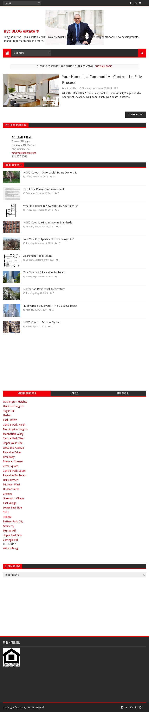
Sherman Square (13, 461)
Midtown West (11, 484)
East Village (9, 503)
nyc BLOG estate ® (21, 31)
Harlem (7, 415)
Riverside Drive (12, 452)
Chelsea (7, 493)
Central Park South (14, 470)
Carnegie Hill (10, 539)
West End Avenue (13, 447)
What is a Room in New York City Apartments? (50, 205)
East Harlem (10, 420)
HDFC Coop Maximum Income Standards (47, 222)
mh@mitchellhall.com (24, 152)
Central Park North (14, 424)
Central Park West (13, 438)
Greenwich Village (13, 498)
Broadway (9, 457)
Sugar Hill (8, 410)
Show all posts (103, 66)
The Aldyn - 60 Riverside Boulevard (44, 272)
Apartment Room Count (37, 255)
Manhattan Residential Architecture (44, 289)
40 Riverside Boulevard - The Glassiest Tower (50, 305)
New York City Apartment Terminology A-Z (48, 239)
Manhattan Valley (13, 433)
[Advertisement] (32, 361)
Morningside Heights (15, 429)
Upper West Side (13, 443)
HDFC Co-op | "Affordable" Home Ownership (50, 172)
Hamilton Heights (13, 406)
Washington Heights (15, 401)
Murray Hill (9, 530)
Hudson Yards (11, 489)
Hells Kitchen (10, 480)
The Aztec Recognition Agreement (43, 189)
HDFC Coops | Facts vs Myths (41, 322)
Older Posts (136, 114)
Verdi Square (10, 466)
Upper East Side (12, 535)
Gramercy (8, 526)
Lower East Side (12, 507)
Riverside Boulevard (14, 475)
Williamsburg (10, 548)
